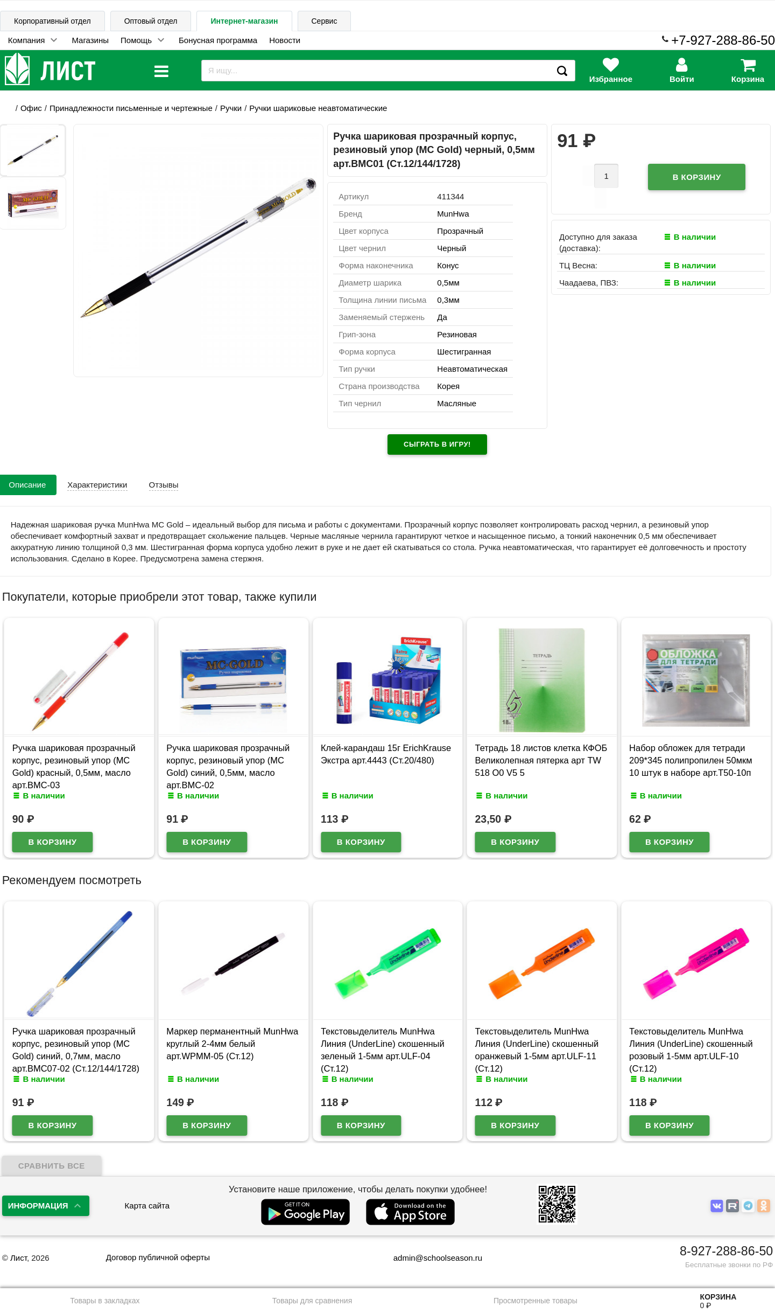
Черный (451, 248)
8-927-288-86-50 (726, 1251)
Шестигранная (464, 351)
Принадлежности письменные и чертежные (131, 108)
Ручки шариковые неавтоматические (318, 108)
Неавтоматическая (472, 368)
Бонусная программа (218, 40)
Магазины (90, 40)
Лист (18, 1257)
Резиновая (457, 334)
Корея (448, 386)
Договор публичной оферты (158, 1257)
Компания (26, 40)
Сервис (324, 21)
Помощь (136, 40)
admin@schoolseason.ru (430, 1257)
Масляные (456, 403)
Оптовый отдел (151, 21)
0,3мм (448, 299)
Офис (31, 108)
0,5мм (448, 282)
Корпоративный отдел (52, 21)
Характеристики (97, 484)
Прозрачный (460, 230)
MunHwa (453, 213)
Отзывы (164, 484)
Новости (284, 40)
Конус (448, 265)
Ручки (231, 108)
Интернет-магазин (244, 21)
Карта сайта (147, 1205)
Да (442, 317)
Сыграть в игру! (437, 444)
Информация (38, 1205)
